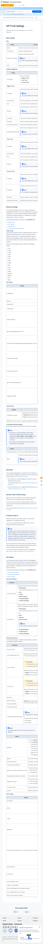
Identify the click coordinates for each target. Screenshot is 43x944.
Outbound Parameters (13, 574)
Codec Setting (11, 222)
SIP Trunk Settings (29, 17)
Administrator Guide (11, 17)
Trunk (18, 17)
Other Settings (11, 576)
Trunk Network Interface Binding (16, 228)
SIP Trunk (22, 17)
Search (37, 11)
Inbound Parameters (13, 572)
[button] (5, 38)
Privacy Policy (17, 936)
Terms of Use (10, 936)
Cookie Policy (24, 936)
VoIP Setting (11, 224)
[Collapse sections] (36, 17)
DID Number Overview (22, 476)
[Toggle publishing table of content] (40, 17)
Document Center (15, 2)
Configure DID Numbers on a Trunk (17, 489)
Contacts (4, 936)
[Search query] (28, 11)
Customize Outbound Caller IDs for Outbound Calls (21, 551)
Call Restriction (11, 226)
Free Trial (7, 5)
